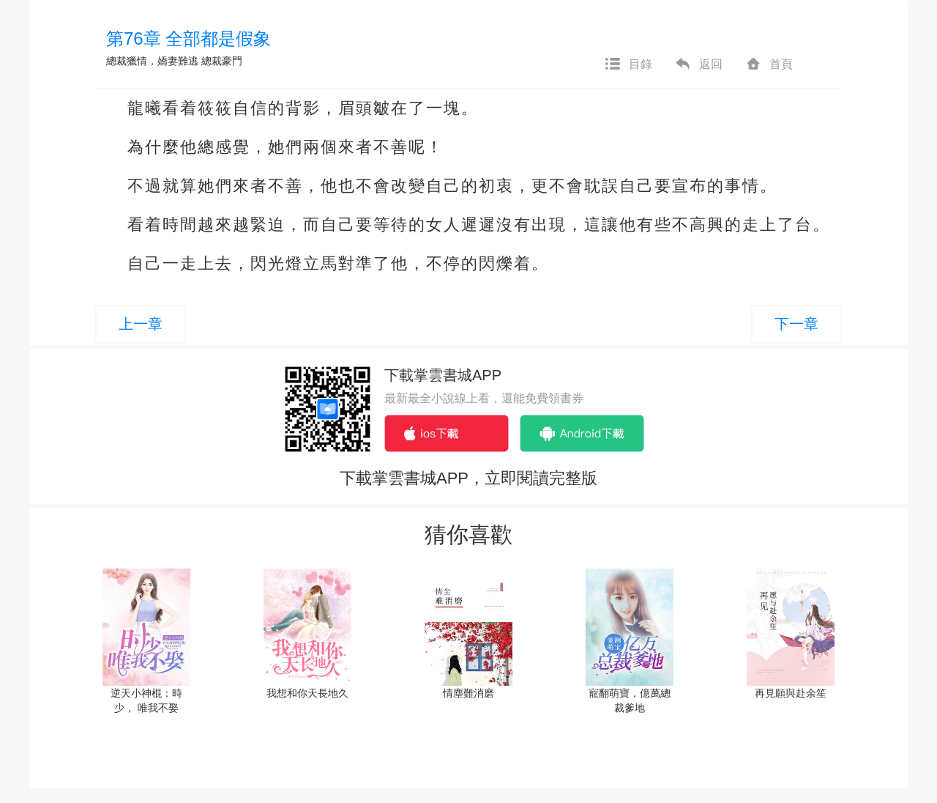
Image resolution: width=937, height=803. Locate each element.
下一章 (796, 324)
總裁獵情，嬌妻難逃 (152, 61)
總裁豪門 (221, 61)
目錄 (628, 64)
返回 (698, 64)
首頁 (768, 64)
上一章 (141, 324)
